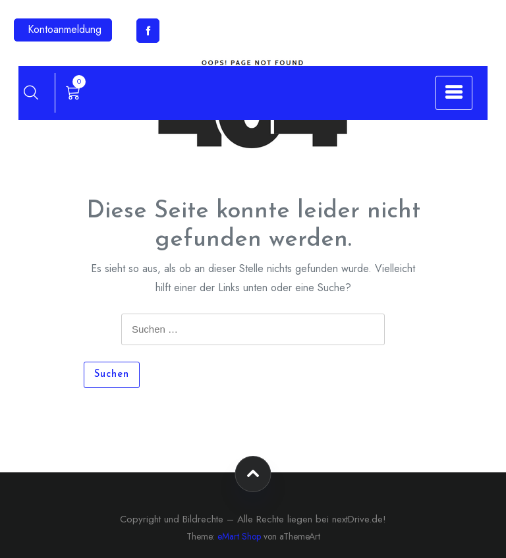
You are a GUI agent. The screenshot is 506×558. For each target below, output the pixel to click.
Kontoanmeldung (64, 29)
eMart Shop (239, 536)
